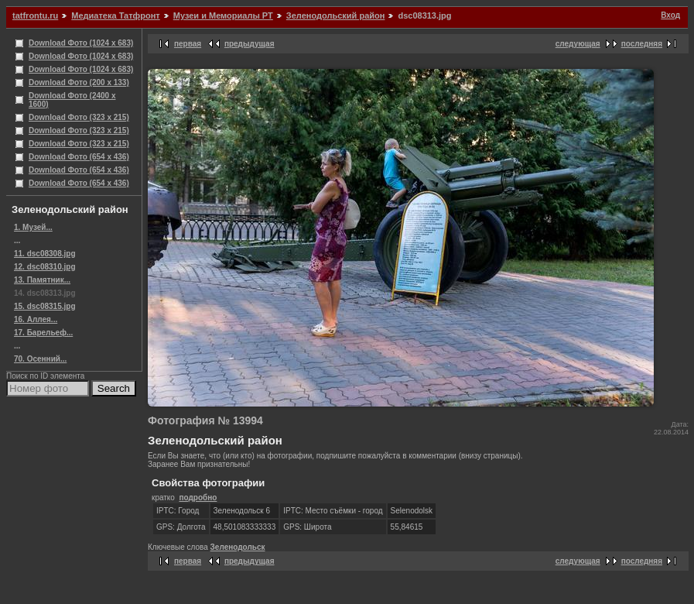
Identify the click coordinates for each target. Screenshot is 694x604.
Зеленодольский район (335, 15)
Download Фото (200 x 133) (79, 82)
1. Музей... (33, 227)
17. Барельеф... (43, 332)
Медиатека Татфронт (115, 15)
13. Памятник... (42, 280)
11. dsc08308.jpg (45, 253)
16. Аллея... (35, 319)
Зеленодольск (237, 547)
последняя (641, 43)
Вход (670, 15)
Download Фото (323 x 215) (79, 117)
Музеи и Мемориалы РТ (223, 15)
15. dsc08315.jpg (45, 306)
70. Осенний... (40, 359)
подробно (198, 497)
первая (187, 43)
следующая (578, 43)
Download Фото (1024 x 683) (81, 43)
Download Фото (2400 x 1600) (72, 99)
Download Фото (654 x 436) (79, 157)
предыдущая (249, 43)
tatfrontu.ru (35, 15)
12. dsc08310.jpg (45, 267)
